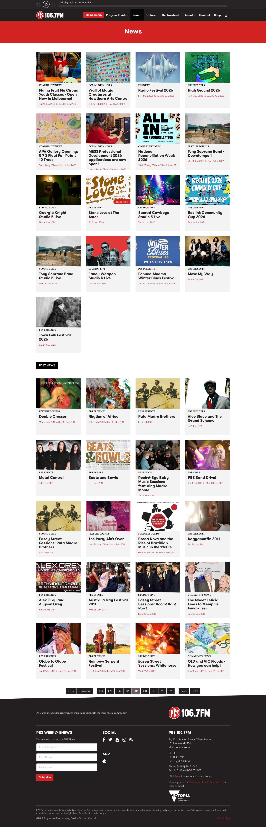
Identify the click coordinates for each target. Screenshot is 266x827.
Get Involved (171, 15)
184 (110, 691)
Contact (204, 15)
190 (162, 691)
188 (145, 691)
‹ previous (85, 691)
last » (195, 691)
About (190, 15)
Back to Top (223, 818)
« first (71, 691)
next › (184, 691)
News (137, 15)
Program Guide (117, 15)
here (177, 776)
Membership (94, 15)
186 (127, 691)
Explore (152, 15)
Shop (217, 15)
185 (119, 691)
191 (171, 691)
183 (101, 691)
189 (154, 691)
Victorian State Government (205, 782)
